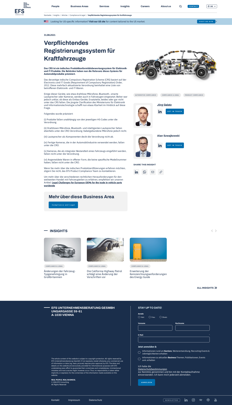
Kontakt (55, 400)
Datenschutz (95, 400)
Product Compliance (194, 95)
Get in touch (176, 111)
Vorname (141, 323)
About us (168, 6)
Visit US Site (204, 21)
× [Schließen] (216, 21)
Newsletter (171, 400)
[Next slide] (216, 231)
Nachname (179, 323)
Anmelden (146, 382)
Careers (146, 6)
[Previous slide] (212, 231)
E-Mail (174, 335)
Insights (126, 6)
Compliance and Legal (63, 205)
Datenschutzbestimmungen (152, 369)
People (55, 6)
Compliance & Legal (78, 15)
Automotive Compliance (145, 95)
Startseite (47, 15)
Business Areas (80, 6)
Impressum (74, 400)
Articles (64, 15)
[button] (211, 6)
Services (105, 6)
